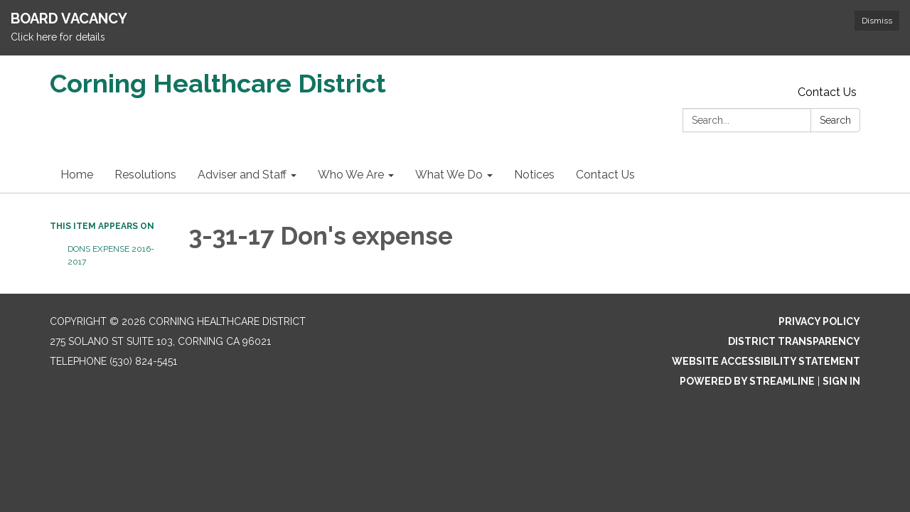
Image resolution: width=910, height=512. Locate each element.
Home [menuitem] (76, 174)
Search (835, 120)
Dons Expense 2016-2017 (111, 255)
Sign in (841, 381)
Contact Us (827, 92)
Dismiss (877, 21)
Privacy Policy (819, 321)
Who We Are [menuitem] (351, 174)
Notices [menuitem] (534, 174)
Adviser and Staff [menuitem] (242, 174)
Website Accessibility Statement (766, 361)
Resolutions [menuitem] (145, 174)
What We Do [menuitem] (449, 174)
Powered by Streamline (747, 381)
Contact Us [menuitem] (605, 174)
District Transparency (794, 341)
